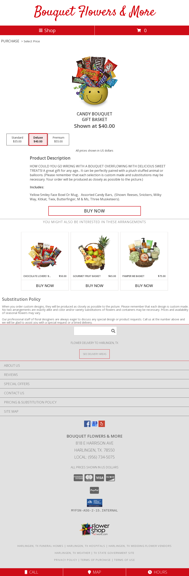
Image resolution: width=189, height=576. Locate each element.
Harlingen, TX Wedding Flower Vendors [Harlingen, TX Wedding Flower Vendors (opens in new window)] (140, 546)
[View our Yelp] (101, 425)
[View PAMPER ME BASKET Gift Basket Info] (144, 253)
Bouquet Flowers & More (94, 12)
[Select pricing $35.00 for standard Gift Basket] (17, 139)
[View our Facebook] (87, 425)
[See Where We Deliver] (94, 354)
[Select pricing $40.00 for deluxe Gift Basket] (38, 139)
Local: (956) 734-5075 (94, 457)
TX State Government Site (114, 553)
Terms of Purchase (96, 560)
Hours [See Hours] (157, 572)
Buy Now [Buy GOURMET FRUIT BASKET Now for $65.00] (94, 285)
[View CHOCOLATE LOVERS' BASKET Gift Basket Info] (45, 253)
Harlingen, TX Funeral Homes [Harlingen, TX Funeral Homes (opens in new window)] (40, 546)
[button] (94, 503)
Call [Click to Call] (31, 572)
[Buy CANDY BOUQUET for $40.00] (94, 211)
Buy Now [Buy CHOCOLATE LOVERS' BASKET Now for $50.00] (45, 285)
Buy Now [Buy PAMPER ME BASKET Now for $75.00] (144, 285)
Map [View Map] (94, 572)
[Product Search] (95, 330)
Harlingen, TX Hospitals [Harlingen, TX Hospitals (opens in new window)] (86, 546)
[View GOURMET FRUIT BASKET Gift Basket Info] (94, 253)
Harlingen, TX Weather (72, 553)
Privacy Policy (65, 560)
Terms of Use (124, 560)
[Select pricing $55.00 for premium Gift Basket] (58, 139)
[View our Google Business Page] (94, 425)
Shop (47, 30)
